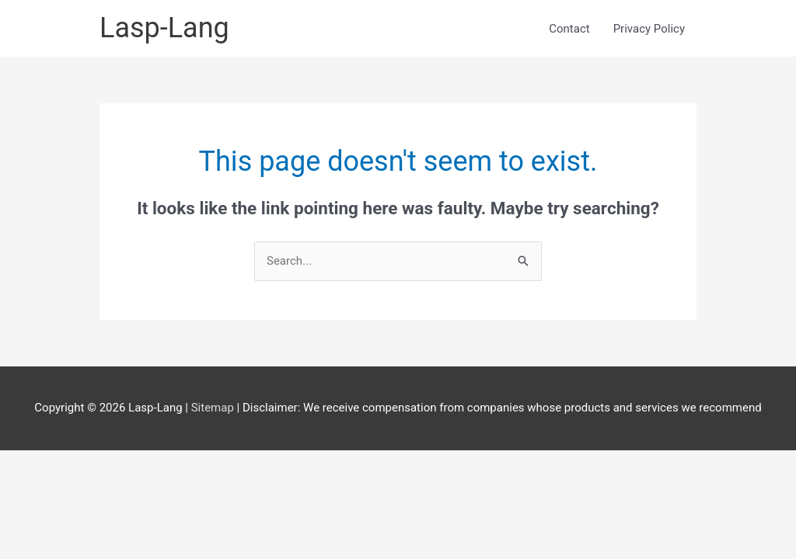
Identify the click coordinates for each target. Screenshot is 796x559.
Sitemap (214, 408)
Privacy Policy (649, 29)
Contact (569, 29)
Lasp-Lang (164, 28)
